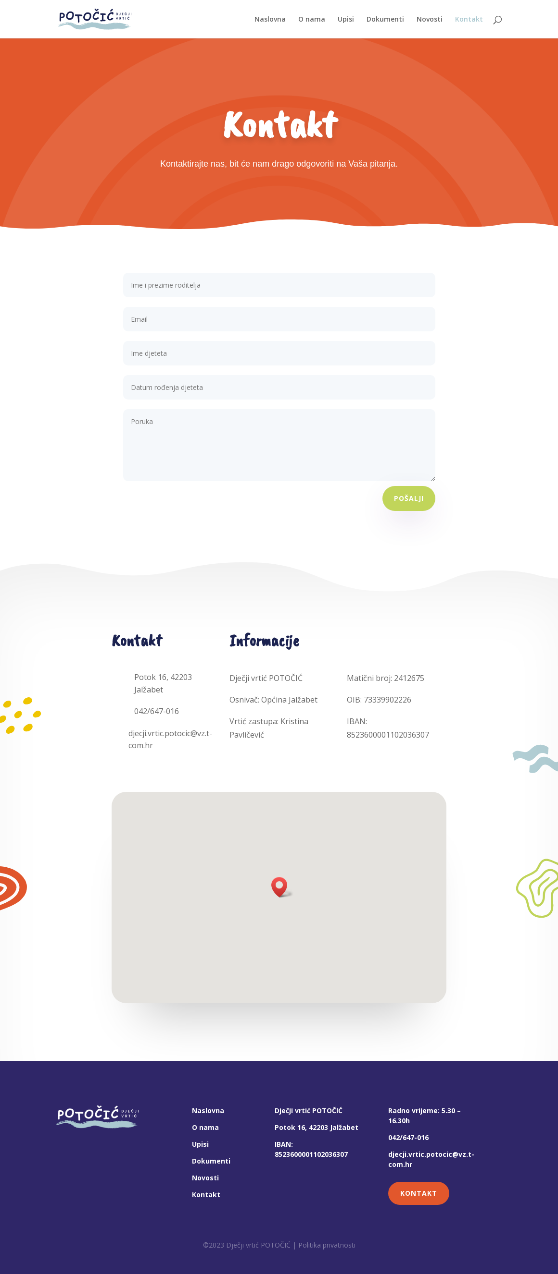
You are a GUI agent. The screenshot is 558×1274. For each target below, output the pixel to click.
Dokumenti (211, 1160)
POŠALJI (409, 498)
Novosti (205, 1177)
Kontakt (206, 1194)
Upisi (200, 1144)
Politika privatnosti (326, 1245)
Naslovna (208, 1110)
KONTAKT (418, 1193)
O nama (205, 1127)
